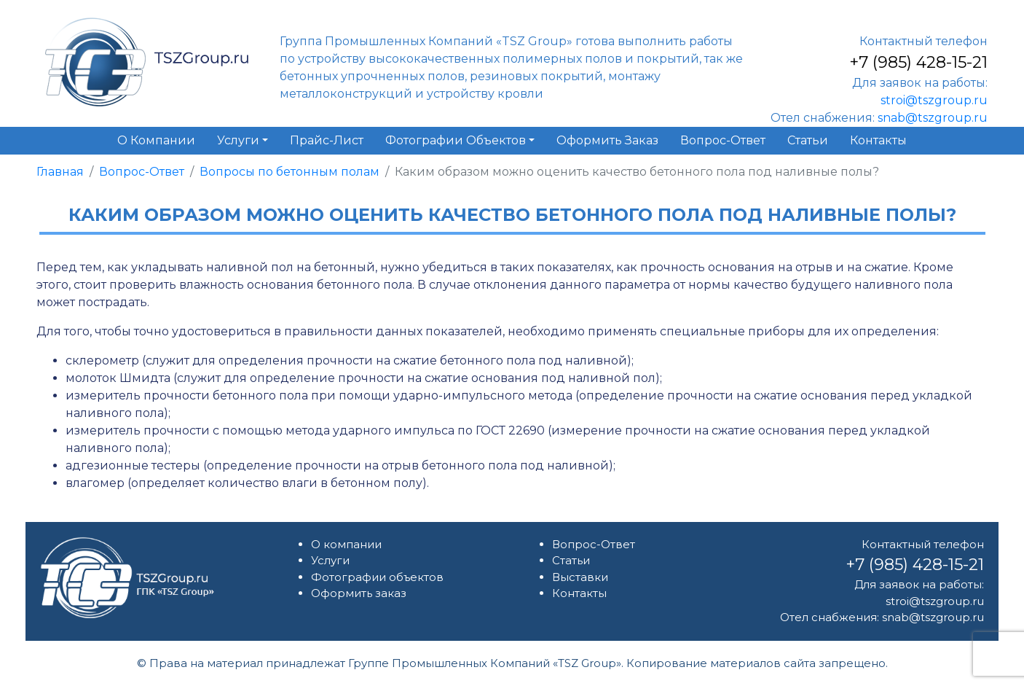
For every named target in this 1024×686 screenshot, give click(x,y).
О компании (346, 544)
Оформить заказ (358, 593)
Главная (60, 172)
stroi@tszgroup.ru (934, 100)
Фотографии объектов (377, 577)
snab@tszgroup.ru (933, 118)
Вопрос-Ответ (141, 172)
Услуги (330, 560)
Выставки (580, 577)
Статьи (571, 560)
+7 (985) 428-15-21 (918, 62)
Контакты (579, 593)
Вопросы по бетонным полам (289, 172)
